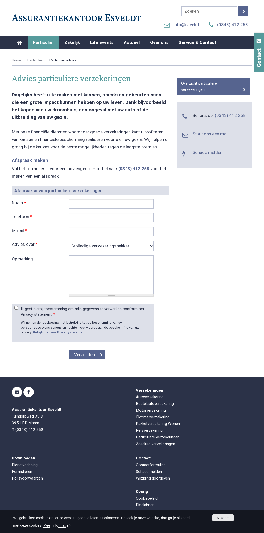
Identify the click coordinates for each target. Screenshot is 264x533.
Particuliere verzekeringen (157, 437)
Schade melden (207, 152)
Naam (19, 202)
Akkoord (222, 518)
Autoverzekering (149, 397)
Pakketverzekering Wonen (158, 423)
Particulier (35, 60)
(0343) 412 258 (232, 24)
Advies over (24, 244)
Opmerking (22, 258)
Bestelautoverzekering (155, 403)
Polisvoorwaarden (27, 478)
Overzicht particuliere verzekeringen (199, 86)
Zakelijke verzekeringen (155, 443)
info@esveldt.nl (189, 24)
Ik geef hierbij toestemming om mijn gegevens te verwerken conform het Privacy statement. (82, 312)
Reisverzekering (149, 430)
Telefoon (22, 216)
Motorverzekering (151, 410)
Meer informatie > (57, 525)
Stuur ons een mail (210, 134)
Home (16, 60)
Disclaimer (145, 505)
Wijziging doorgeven (153, 478)
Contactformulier (150, 465)
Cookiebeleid (147, 498)
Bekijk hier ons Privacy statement (59, 332)
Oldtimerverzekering (152, 417)
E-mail (19, 230)
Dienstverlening (25, 465)
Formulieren (22, 471)
